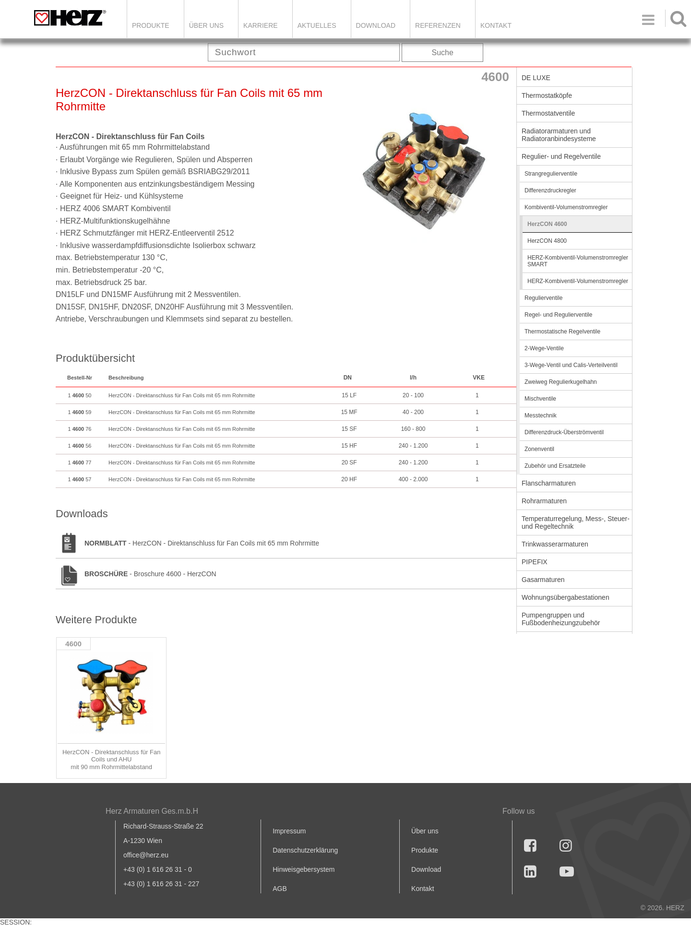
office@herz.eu (145, 855)
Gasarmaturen (543, 579)
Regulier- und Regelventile (561, 156)
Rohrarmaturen (544, 501)
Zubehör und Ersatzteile (554, 466)
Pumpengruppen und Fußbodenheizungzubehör (561, 619)
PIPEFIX (535, 562)
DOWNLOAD (375, 25)
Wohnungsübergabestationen (565, 597)
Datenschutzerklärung (305, 850)
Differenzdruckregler (550, 190)
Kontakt (422, 888)
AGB (280, 888)
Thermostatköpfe (547, 95)
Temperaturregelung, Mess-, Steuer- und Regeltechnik (576, 522)
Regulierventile (543, 298)
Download (426, 869)
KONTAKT (496, 25)
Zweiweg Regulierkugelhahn (560, 382)
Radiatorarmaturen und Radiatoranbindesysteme (559, 134)
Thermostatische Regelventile (562, 331)
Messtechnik (540, 415)
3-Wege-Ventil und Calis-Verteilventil (571, 365)
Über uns (425, 831)
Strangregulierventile (550, 173)
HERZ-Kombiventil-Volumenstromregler (577, 281)
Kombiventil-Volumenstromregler (566, 207)
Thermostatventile (548, 113)
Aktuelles (317, 25)
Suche (442, 52)
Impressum (289, 831)
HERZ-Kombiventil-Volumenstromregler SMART (577, 261)
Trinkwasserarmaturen (555, 544)
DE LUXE (536, 78)
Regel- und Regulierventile (558, 314)
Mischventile (540, 398)
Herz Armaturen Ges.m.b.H (152, 811)
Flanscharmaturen (549, 483)
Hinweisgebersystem (303, 869)
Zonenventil (539, 449)
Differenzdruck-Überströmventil (564, 432)
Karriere (260, 25)
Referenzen (438, 25)
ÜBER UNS (206, 25)
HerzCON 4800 (547, 240)
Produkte (150, 25)
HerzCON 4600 (547, 224)
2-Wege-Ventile (544, 348)
